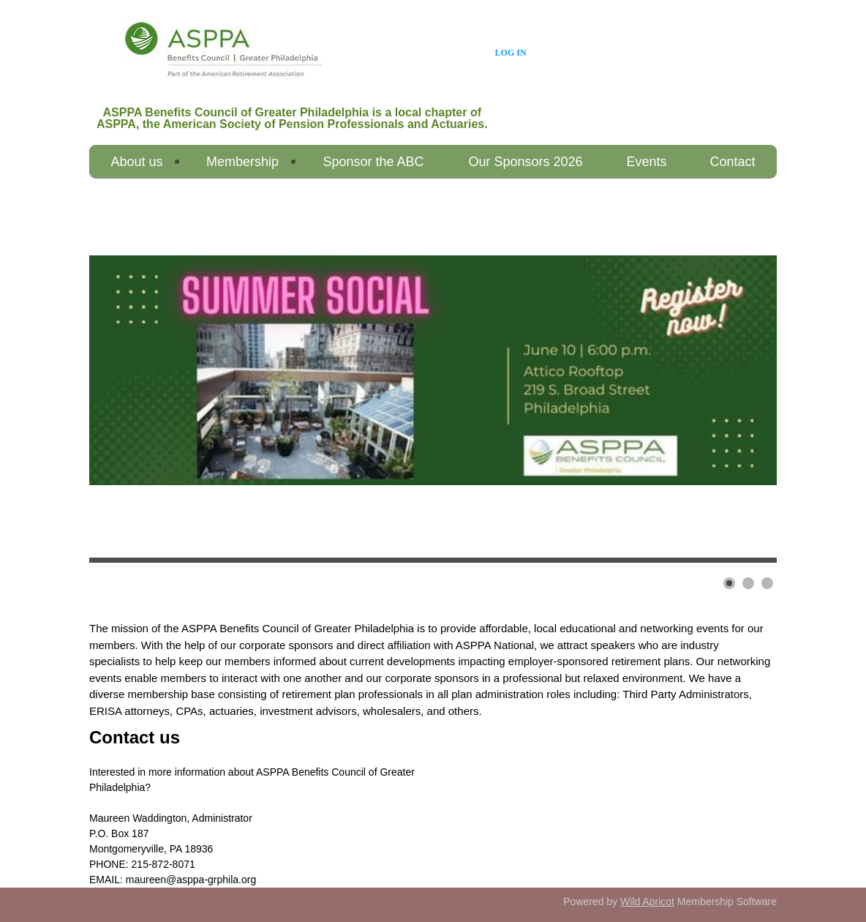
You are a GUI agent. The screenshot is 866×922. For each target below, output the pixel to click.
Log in (511, 53)
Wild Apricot (647, 901)
